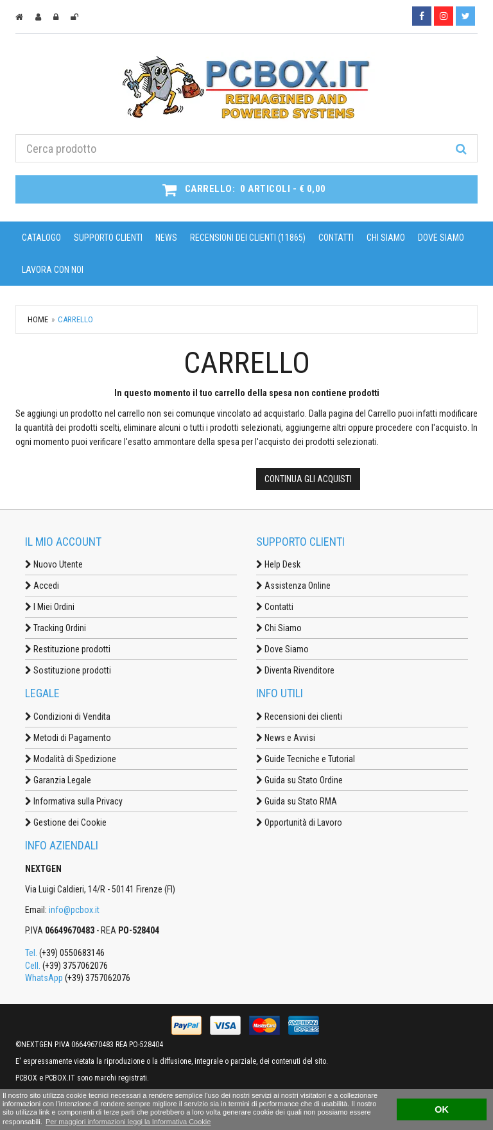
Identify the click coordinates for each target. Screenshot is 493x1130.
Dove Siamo (441, 237)
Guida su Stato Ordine (299, 780)
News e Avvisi (285, 738)
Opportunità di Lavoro (299, 822)
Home (38, 319)
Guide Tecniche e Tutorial (305, 759)
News (166, 237)
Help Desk (278, 564)
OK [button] (442, 1109)
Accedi (42, 585)
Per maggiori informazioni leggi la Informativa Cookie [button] (128, 1122)
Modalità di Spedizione (70, 759)
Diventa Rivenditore (295, 670)
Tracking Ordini (55, 628)
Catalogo (41, 237)
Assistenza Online (293, 585)
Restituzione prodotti (67, 649)
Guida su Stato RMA (296, 801)
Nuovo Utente (54, 564)
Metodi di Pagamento (68, 738)
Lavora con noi (52, 270)
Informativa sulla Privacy (74, 801)
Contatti (336, 237)
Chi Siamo (386, 237)
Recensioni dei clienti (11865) (248, 237)
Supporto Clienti (108, 237)
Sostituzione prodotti (68, 670)
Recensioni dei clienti (299, 716)
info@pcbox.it (74, 910)
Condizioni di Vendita (67, 716)
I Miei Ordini (49, 607)
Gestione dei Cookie (66, 822)
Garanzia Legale (58, 780)
